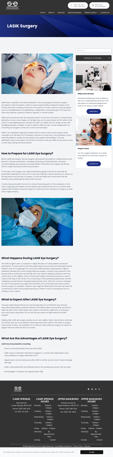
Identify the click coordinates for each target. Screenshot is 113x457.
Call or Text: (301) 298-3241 (80, 5)
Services (61, 12)
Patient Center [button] (91, 12)
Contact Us (104, 12)
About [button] (51, 12)
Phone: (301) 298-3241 (21, 409)
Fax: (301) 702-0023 (21, 412)
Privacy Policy (78, 446)
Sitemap (87, 446)
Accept (91, 452)
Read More (94, 111)
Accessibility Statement (63, 446)
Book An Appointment (101, 5)
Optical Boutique (74, 12)
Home (42, 12)
